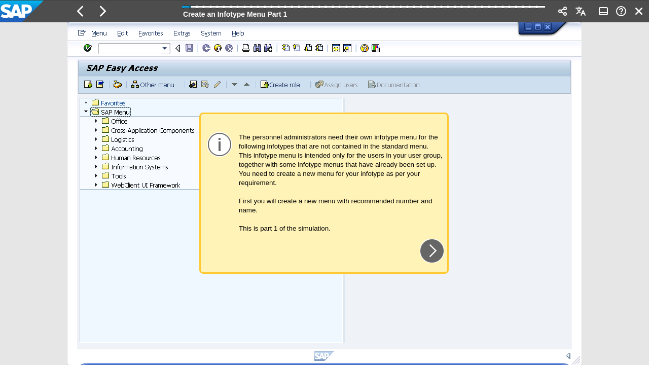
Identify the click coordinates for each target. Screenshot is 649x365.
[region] (324, 193)
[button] (80, 11)
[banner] (324, 11)
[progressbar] (364, 10)
